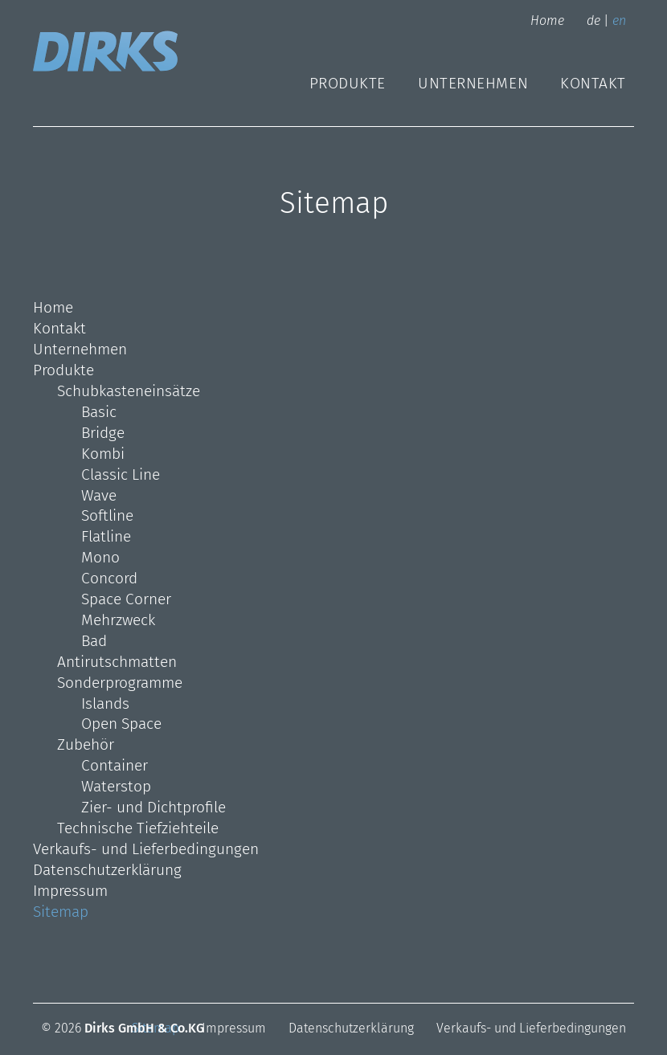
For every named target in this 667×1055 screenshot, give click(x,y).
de (593, 20)
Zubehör (85, 744)
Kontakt (593, 83)
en (619, 20)
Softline (107, 515)
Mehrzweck (118, 620)
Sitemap (60, 911)
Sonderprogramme (119, 682)
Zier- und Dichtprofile (153, 807)
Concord (109, 578)
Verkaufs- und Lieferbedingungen (146, 849)
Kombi (103, 453)
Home (547, 20)
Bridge (103, 432)
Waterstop (116, 786)
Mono (100, 557)
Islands (105, 703)
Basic (99, 412)
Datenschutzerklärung (107, 870)
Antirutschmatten (117, 661)
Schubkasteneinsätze (128, 391)
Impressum (70, 890)
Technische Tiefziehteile (138, 828)
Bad (94, 641)
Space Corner (126, 599)
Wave (99, 495)
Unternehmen (473, 83)
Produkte (347, 83)
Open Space (121, 723)
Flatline (106, 536)
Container (114, 765)
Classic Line (120, 474)
